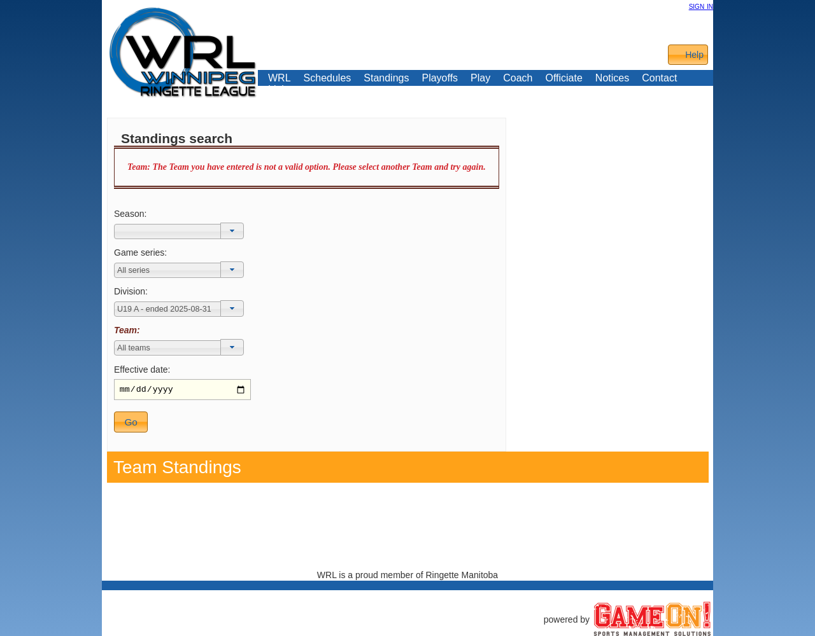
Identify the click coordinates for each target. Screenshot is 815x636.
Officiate (563, 78)
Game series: (140, 252)
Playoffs (440, 78)
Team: (127, 330)
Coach (517, 78)
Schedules (327, 78)
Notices (612, 78)
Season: (130, 214)
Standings (386, 78)
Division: (131, 291)
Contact (659, 78)
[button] (232, 231)
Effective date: (142, 369)
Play (480, 78)
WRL (279, 78)
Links (280, 89)
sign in (701, 6)
